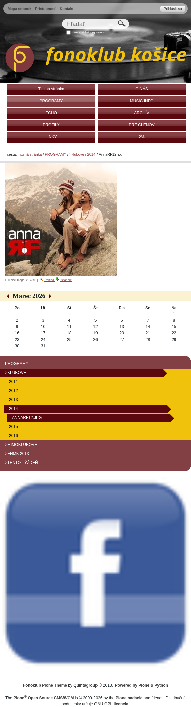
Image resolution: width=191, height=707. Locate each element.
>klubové (76, 154)
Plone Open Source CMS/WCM (43, 698)
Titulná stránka (30, 154)
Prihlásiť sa (173, 9)
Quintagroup (85, 685)
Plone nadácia (129, 698)
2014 (91, 154)
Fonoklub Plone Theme (45, 685)
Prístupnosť (45, 9)
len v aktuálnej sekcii (89, 32)
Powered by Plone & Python (141, 685)
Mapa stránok (19, 9)
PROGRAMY (55, 154)
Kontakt (66, 9)
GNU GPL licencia (111, 704)
